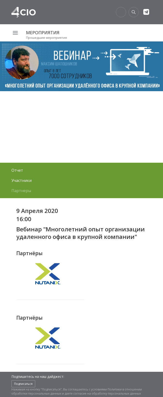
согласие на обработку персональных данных (107, 393)
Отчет (17, 170)
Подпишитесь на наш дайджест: (37, 376)
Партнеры (21, 190)
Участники (21, 180)
